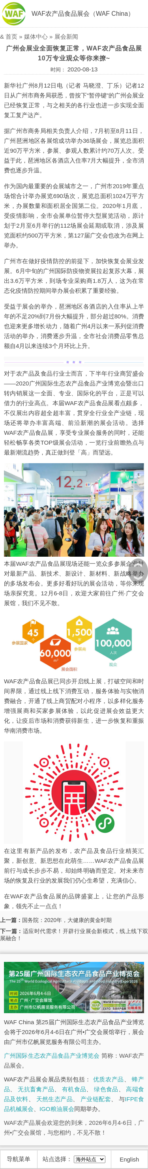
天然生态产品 (54, 1099)
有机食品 (74, 1089)
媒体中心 (36, 36)
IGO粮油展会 (56, 1108)
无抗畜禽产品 (36, 1089)
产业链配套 (96, 1099)
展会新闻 (66, 36)
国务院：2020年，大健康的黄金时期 (67, 920)
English (129, 1159)
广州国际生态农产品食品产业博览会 (51, 1055)
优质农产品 (108, 1079)
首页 (11, 36)
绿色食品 (106, 1089)
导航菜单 (18, 1159)
